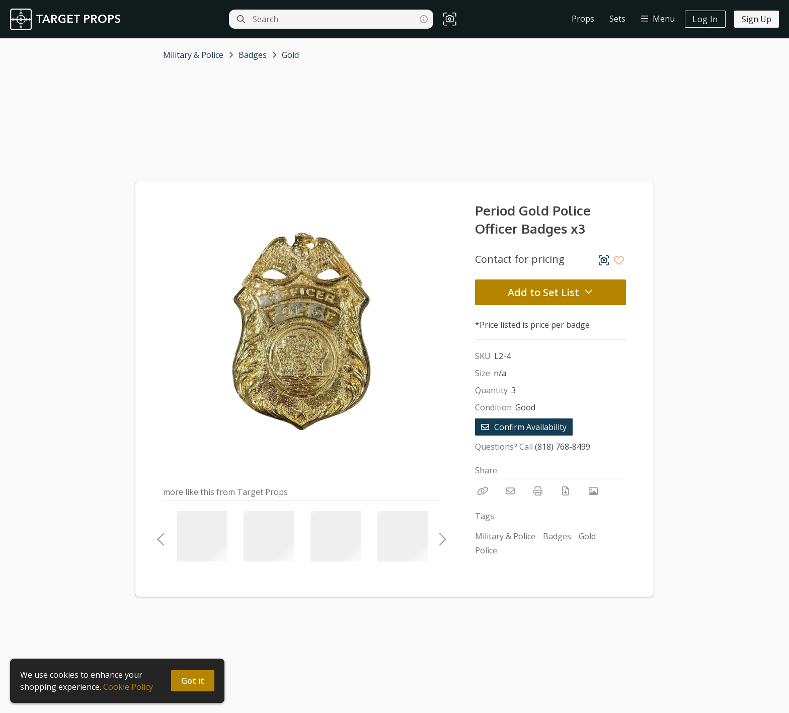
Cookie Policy (128, 686)
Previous (160, 536)
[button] (449, 19)
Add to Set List (550, 292)
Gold (290, 54)
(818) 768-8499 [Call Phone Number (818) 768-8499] (562, 446)
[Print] (537, 490)
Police (486, 550)
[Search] (241, 19)
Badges (253, 54)
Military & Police (193, 54)
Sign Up (756, 19)
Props (583, 18)
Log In (705, 19)
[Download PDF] (565, 490)
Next (440, 536)
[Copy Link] (482, 490)
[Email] (510, 490)
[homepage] (67, 19)
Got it (192, 680)
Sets (617, 18)
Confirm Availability (524, 427)
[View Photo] (593, 490)
